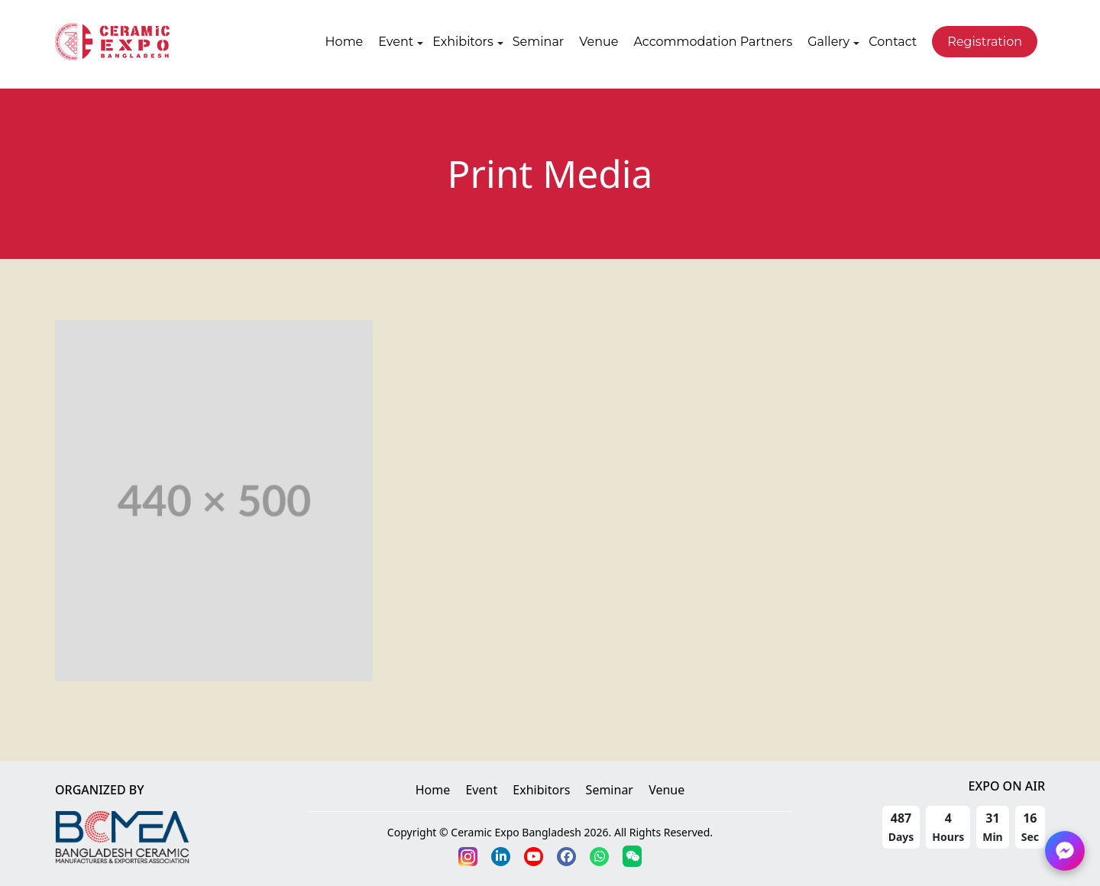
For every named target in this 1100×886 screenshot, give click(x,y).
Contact (893, 41)
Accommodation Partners (712, 41)
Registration (984, 41)
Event (395, 41)
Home (344, 41)
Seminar (538, 41)
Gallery (828, 41)
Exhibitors (462, 41)
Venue (598, 41)
